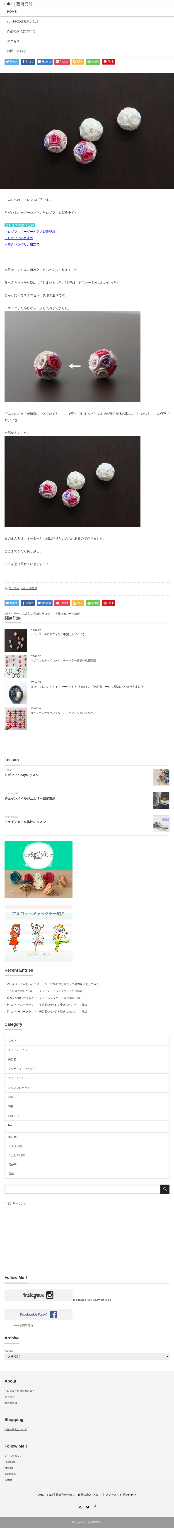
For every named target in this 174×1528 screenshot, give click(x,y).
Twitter (8, 1479)
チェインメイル (17, 1050)
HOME (12, 11)
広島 (11, 1173)
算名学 (12, 1137)
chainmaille (11, 793)
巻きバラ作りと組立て (19, 613)
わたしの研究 (29, 588)
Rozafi (8, 770)
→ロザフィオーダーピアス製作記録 (30, 231)
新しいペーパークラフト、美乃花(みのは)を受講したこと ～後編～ (48, 1004)
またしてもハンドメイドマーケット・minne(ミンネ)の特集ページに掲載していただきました (87, 686)
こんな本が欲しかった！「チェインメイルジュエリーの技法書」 (46, 991)
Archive (9, 1351)
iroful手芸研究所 (23, 1325)
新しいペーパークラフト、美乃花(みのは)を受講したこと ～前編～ (48, 1011)
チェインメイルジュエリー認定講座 (30, 798)
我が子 (12, 1164)
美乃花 (12, 1059)
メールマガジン (13, 1456)
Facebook (10, 1461)
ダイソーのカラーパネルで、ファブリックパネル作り (63, 712)
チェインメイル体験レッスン (25, 822)
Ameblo (9, 1467)
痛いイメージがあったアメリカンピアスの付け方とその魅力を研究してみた (53, 984)
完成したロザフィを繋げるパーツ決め (57, 613)
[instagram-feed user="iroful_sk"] (59, 1299)
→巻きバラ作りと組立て (22, 244)
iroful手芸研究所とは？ (23, 21)
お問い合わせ (16, 51)
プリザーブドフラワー (21, 1068)
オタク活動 (15, 1146)
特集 (11, 1106)
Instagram (10, 1474)
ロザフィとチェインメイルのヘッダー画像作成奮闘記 (63, 660)
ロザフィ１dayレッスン (22, 775)
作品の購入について (21, 31)
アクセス (13, 41)
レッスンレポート (19, 1087)
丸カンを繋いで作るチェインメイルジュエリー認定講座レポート (46, 998)
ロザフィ (14, 588)
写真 (11, 1097)
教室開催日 (11, 1402)
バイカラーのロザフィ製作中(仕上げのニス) (57, 634)
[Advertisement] (87, 1237)
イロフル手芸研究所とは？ (19, 1390)
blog (10, 1125)
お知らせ (13, 1116)
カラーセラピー (17, 1078)
